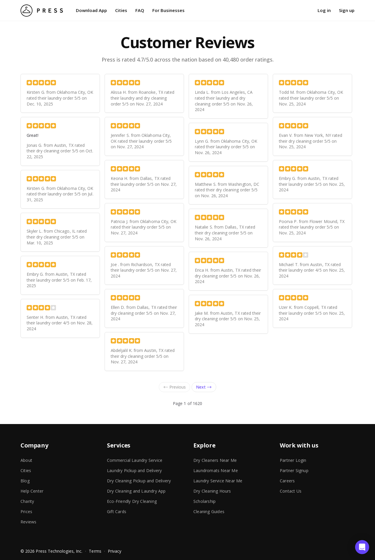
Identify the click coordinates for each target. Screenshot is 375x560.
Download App (91, 10)
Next (204, 387)
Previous (174, 387)
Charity (27, 501)
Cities (121, 10)
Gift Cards (116, 511)
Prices (26, 511)
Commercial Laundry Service (134, 460)
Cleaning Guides (208, 511)
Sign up (346, 10)
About (26, 460)
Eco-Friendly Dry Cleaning (132, 501)
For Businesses (168, 10)
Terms (95, 551)
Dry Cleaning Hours (212, 491)
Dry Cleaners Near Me (215, 460)
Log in (324, 10)
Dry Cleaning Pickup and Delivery (139, 481)
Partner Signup (294, 470)
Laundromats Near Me (215, 470)
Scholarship (204, 501)
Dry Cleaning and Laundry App (136, 491)
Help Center (32, 491)
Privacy (115, 551)
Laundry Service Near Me (218, 481)
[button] (362, 547)
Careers (287, 481)
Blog (25, 481)
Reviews (28, 522)
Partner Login (293, 460)
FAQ (139, 10)
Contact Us (290, 491)
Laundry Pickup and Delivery (134, 470)
